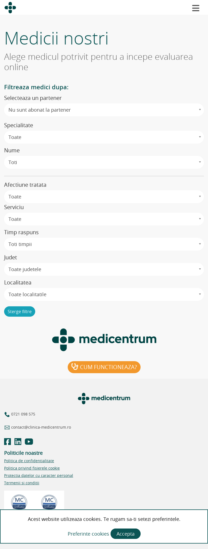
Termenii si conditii (21, 482)
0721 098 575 (22, 414)
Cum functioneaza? (104, 367)
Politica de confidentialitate (29, 460)
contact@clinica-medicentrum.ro (40, 427)
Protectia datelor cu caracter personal (38, 475)
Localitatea (17, 282)
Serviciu (14, 207)
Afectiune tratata (25, 184)
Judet (10, 257)
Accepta (126, 533)
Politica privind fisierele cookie (32, 468)
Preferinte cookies (89, 533)
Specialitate (18, 125)
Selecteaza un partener (33, 98)
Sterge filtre (20, 311)
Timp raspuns (21, 232)
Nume (12, 150)
